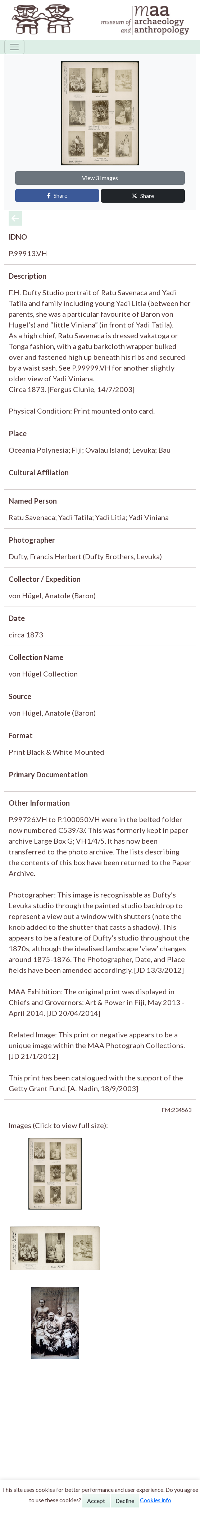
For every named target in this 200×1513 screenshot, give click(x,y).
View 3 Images (100, 177)
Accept (96, 1500)
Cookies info (155, 1499)
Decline (124, 1500)
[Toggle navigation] (14, 47)
